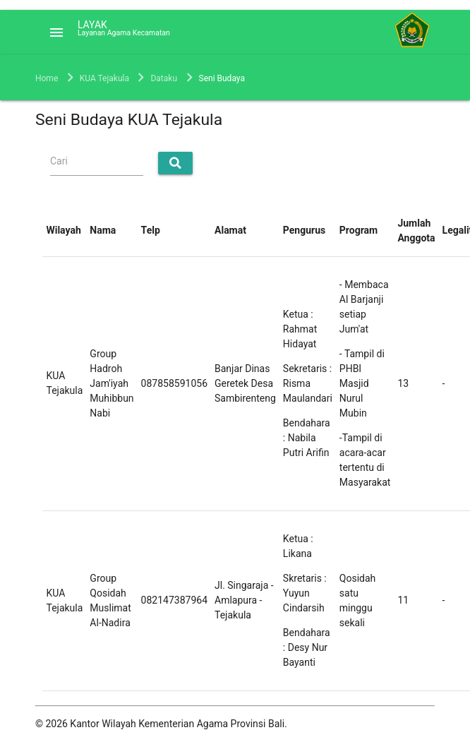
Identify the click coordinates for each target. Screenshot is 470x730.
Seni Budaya (222, 78)
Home (46, 78)
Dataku (163, 78)
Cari (59, 161)
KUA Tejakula (104, 78)
